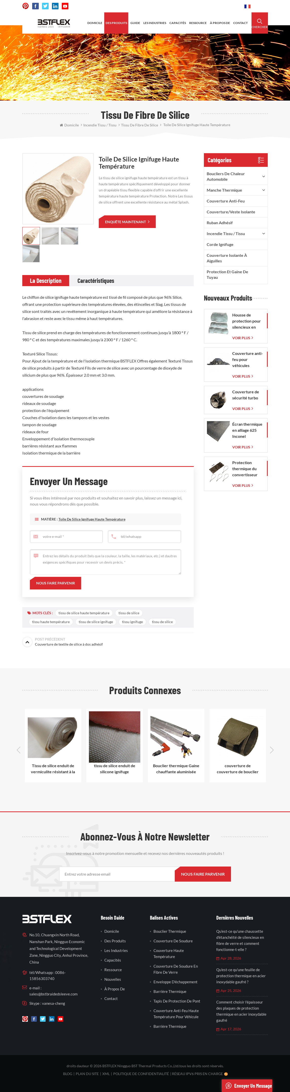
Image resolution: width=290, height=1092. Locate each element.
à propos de (220, 23)
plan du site (87, 1074)
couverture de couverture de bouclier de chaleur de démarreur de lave (237, 769)
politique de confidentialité (141, 1074)
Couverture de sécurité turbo (245, 394)
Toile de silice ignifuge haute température (92, 527)
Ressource (113, 969)
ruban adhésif (220, 222)
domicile (94, 23)
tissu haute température (51, 622)
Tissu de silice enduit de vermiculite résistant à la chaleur (53, 769)
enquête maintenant (126, 222)
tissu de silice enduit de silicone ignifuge (114, 768)
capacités (177, 23)
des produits (116, 23)
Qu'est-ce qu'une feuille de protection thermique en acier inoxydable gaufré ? (241, 975)
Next (272, 750)
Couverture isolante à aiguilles (227, 258)
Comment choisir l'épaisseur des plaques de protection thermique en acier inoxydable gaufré (241, 1011)
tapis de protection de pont (176, 1001)
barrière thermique (169, 991)
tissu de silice (129, 613)
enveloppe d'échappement (175, 982)
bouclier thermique (169, 931)
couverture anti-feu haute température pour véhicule (176, 1013)
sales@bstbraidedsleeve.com (53, 994)
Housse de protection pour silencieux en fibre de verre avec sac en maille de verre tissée (246, 321)
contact (240, 23)
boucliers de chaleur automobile (226, 176)
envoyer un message (247, 1085)
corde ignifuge (220, 244)
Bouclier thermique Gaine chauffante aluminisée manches (176, 769)
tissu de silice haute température (84, 613)
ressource (198, 23)
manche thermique (224, 190)
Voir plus (241, 338)
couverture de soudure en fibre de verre (175, 969)
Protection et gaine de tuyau (227, 274)
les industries (154, 23)
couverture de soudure (173, 941)
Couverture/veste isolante (231, 211)
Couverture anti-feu (226, 200)
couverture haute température (168, 953)
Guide (135, 23)
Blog (67, 1074)
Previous (18, 750)
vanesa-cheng (53, 1003)
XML (106, 1074)
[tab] (45, 280)
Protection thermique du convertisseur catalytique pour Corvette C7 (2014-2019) (247, 469)
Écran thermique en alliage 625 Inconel (247, 430)
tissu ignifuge (132, 622)
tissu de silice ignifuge (96, 622)
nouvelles (112, 979)
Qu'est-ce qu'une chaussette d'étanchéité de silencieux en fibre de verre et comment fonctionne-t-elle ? (240, 940)
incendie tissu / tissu (226, 233)
